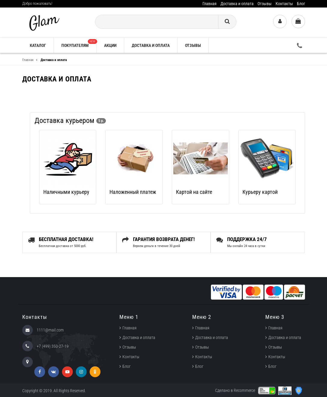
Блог (301, 3)
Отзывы (265, 3)
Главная (209, 3)
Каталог (38, 45)
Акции (110, 45)
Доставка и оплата (237, 3)
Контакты (284, 3)
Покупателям (78, 43)
